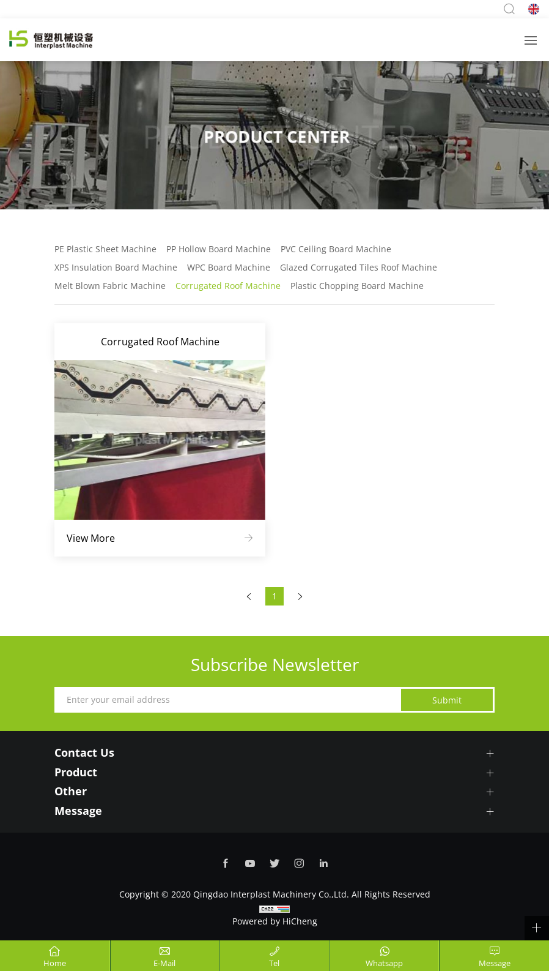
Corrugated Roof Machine (228, 285)
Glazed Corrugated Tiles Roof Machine (358, 267)
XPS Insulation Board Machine (115, 267)
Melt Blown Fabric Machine (110, 285)
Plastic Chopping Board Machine (357, 285)
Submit (447, 700)
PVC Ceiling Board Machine (336, 249)
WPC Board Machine (228, 267)
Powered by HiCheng (274, 921)
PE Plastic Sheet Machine (105, 249)
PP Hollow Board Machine (218, 249)
